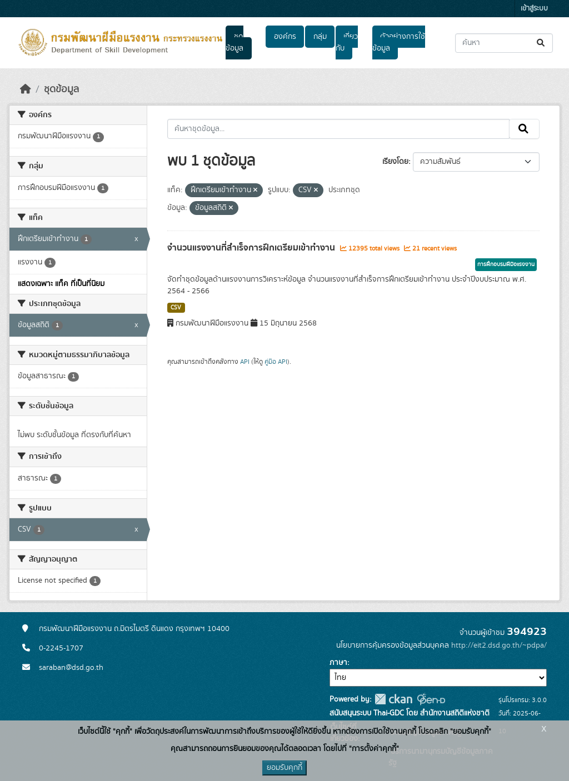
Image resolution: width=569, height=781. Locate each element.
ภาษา (338, 662)
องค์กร (285, 36)
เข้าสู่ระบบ (534, 8)
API (244, 362)
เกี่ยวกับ (347, 42)
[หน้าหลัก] (25, 89)
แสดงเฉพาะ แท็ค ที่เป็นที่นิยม (61, 283)
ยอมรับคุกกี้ (284, 767)
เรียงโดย (395, 161)
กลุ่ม (320, 36)
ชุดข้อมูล (234, 42)
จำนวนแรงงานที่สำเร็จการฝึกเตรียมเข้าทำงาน (252, 248)
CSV (176, 307)
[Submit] (541, 43)
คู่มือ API (275, 362)
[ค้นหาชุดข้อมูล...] (504, 43)
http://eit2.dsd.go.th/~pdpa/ (499, 645)
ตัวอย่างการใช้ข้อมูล (398, 42)
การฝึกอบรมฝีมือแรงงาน (506, 264)
